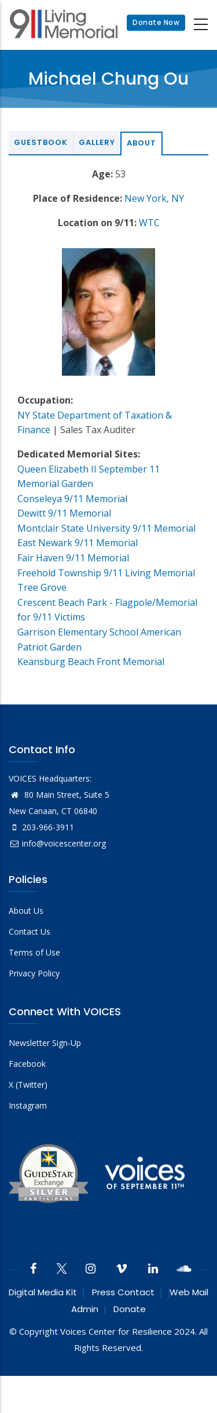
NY (177, 198)
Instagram (28, 1105)
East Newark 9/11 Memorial (77, 542)
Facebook (27, 1063)
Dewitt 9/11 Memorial (64, 513)
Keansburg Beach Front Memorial (90, 661)
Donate (129, 1309)
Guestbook (41, 142)
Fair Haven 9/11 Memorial (73, 557)
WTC (149, 222)
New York (145, 198)
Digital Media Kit (43, 1292)
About (141, 142)
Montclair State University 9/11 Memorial (106, 528)
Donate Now (156, 23)
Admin (84, 1309)
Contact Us (29, 931)
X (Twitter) (28, 1084)
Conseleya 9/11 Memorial (72, 498)
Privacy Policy (34, 973)
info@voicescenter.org (57, 843)
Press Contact (123, 1292)
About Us (26, 910)
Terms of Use (34, 952)
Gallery (97, 142)
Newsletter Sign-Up (45, 1042)
